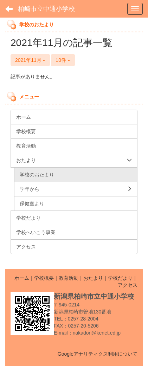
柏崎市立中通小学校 (46, 8)
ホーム (21, 278)
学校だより (120, 278)
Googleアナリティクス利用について (97, 354)
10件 (63, 60)
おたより (93, 278)
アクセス (127, 285)
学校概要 (44, 278)
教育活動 (68, 278)
